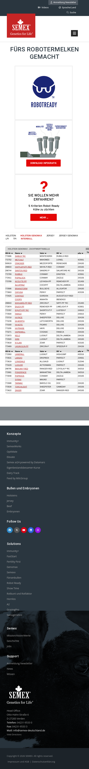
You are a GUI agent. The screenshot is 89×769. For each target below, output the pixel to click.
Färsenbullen (14, 577)
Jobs (9, 646)
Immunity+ (13, 440)
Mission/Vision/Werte (19, 635)
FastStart (12, 556)
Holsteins (12, 495)
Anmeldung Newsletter (63, 2)
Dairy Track (13, 472)
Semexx (11, 572)
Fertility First (14, 561)
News (10, 668)
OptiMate (12, 451)
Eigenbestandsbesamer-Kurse (23, 467)
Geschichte (13, 640)
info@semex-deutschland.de (29, 730)
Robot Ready (14, 582)
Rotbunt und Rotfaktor (19, 593)
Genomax (12, 566)
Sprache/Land (67, 7)
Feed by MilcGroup (17, 478)
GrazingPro (13, 609)
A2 (8, 604)
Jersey (10, 500)
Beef (9, 506)
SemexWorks (14, 446)
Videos (43, 7)
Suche (71, 12)
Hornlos (11, 598)
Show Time (13, 588)
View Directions (14, 734)
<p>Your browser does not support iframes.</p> (44, 314)
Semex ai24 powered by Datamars (26, 462)
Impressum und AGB (18, 761)
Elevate (11, 456)
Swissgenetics (14, 614)
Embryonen (13, 511)
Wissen (11, 673)
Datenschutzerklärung (43, 761)
